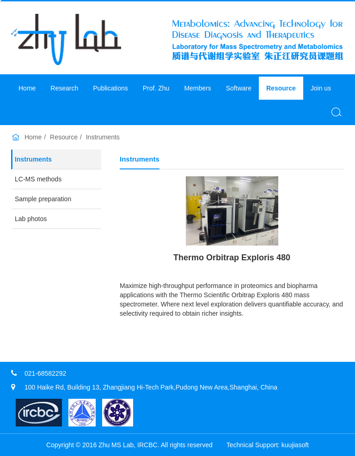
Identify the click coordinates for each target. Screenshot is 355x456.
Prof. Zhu (156, 88)
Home (27, 88)
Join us (321, 88)
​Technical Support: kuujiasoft (267, 445)
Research (64, 88)
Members (197, 88)
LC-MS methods (38, 179)
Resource (281, 88)
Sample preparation (43, 199)
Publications (110, 88)
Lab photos (31, 218)
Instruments (103, 137)
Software (238, 88)
